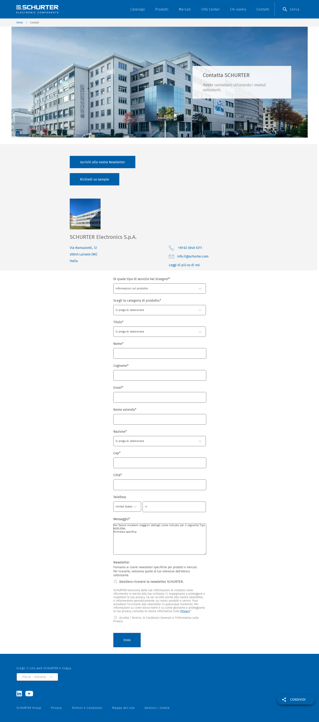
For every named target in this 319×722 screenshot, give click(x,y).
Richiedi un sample (94, 179)
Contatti (262, 9)
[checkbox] (159, 619)
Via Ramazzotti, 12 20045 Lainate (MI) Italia (83, 254)
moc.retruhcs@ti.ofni (193, 256)
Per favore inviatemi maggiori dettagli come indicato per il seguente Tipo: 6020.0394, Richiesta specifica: (159, 539)
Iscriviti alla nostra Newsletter (102, 162)
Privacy (185, 611)
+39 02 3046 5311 (189, 248)
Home (19, 22)
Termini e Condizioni (87, 708)
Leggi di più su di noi (184, 265)
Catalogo (137, 9)
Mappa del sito (123, 708)
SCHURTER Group (28, 708)
